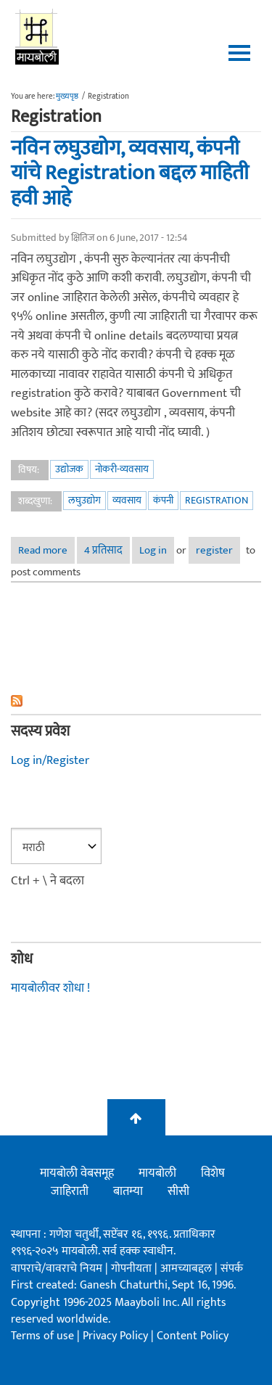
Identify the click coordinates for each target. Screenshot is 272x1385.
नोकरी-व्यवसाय (122, 469)
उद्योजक (69, 469)
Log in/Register (50, 760)
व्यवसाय (126, 500)
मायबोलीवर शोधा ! (50, 988)
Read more (46, 552)
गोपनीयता (132, 1268)
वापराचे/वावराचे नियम (56, 1268)
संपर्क (232, 1268)
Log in (153, 550)
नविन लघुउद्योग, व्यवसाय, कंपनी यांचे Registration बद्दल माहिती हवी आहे (130, 173)
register (214, 550)
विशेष (213, 1173)
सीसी (178, 1191)
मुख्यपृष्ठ (67, 96)
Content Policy (192, 1336)
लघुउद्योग (84, 500)
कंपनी (163, 500)
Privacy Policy (117, 1336)
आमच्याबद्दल (187, 1268)
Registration (216, 500)
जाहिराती (69, 1191)
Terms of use (42, 1336)
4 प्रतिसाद (103, 550)
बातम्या (128, 1191)
